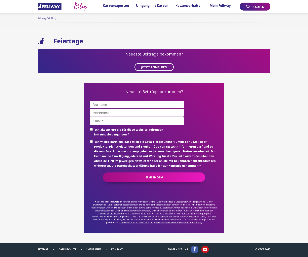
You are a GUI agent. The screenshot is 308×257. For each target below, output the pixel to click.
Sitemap (43, 249)
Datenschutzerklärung (133, 165)
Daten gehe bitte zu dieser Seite (134, 222)
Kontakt (117, 249)
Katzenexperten (116, 5)
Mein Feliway (220, 5)
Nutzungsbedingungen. (111, 134)
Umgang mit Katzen (152, 5)
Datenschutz (67, 249)
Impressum (93, 249)
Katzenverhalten (189, 5)
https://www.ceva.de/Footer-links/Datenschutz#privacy (176, 222)
